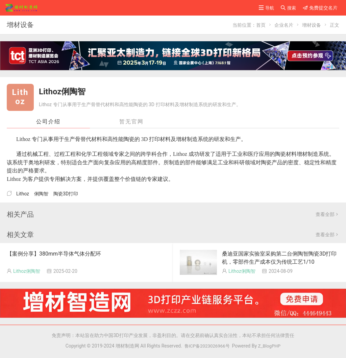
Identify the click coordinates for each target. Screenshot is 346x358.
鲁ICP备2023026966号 (205, 346)
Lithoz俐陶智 (26, 271)
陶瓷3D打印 (65, 193)
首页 (261, 25)
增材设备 (311, 25)
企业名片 (283, 25)
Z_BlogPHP (270, 346)
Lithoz (22, 193)
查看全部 (327, 214)
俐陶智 (41, 193)
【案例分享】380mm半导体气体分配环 (54, 253)
